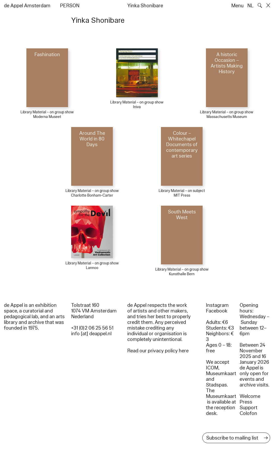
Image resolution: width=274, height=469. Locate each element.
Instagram (217, 305)
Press (246, 402)
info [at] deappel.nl (91, 333)
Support (248, 407)
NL (250, 5)
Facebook (216, 311)
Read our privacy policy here (158, 350)
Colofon (248, 413)
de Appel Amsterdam (27, 5)
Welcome (250, 396)
